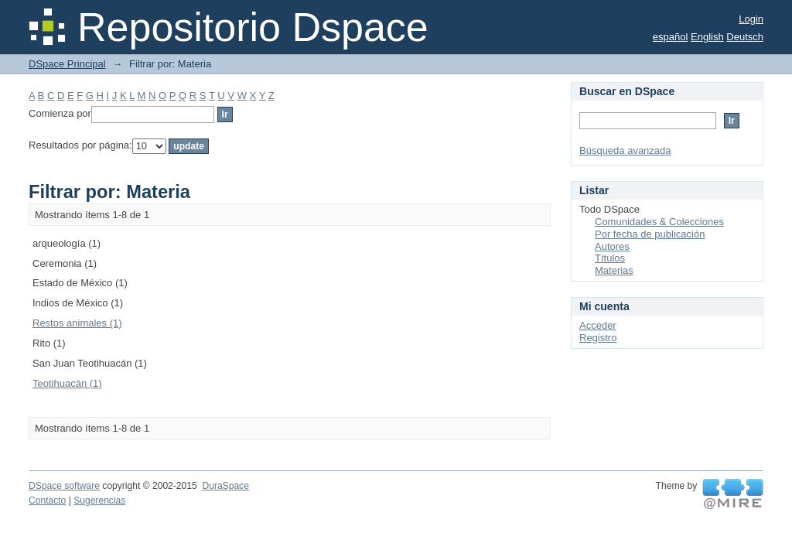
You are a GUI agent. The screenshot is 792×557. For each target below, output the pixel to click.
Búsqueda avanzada (625, 150)
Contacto (47, 500)
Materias (614, 270)
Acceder (597, 325)
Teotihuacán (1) (67, 383)
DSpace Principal (67, 64)
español (670, 37)
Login (751, 19)
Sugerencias (99, 500)
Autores (612, 246)
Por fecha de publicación (650, 234)
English (707, 37)
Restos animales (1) (77, 323)
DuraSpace (225, 485)
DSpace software (64, 485)
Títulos (610, 258)
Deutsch (744, 37)
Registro (597, 337)
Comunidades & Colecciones (659, 221)
